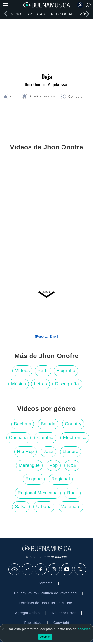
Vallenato (71, 506)
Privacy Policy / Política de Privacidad (45, 593)
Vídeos (22, 370)
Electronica (75, 437)
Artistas (36, 14)
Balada (48, 423)
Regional (60, 478)
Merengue (29, 465)
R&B (72, 465)
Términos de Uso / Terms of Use (45, 603)
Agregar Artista (27, 613)
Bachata (22, 423)
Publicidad (33, 623)
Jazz (48, 451)
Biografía (66, 370)
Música (18, 383)
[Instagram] (54, 569)
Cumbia (45, 437)
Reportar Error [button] (64, 613)
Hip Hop (25, 451)
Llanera (71, 451)
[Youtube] (67, 569)
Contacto (45, 583)
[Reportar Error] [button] (46, 336)
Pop (53, 465)
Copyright (61, 623)
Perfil (43, 370)
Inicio (15, 14)
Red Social (62, 14)
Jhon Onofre (35, 84)
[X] (80, 569)
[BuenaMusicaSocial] (15, 569)
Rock (72, 492)
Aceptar (45, 636)
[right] (87, 14)
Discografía (67, 383)
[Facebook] (41, 569)
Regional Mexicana (38, 492)
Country (73, 423)
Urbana (44, 506)
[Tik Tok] (28, 569)
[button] (72, 97)
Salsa (21, 506)
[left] (6, 14)
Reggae (34, 478)
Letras (40, 383)
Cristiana (18, 437)
